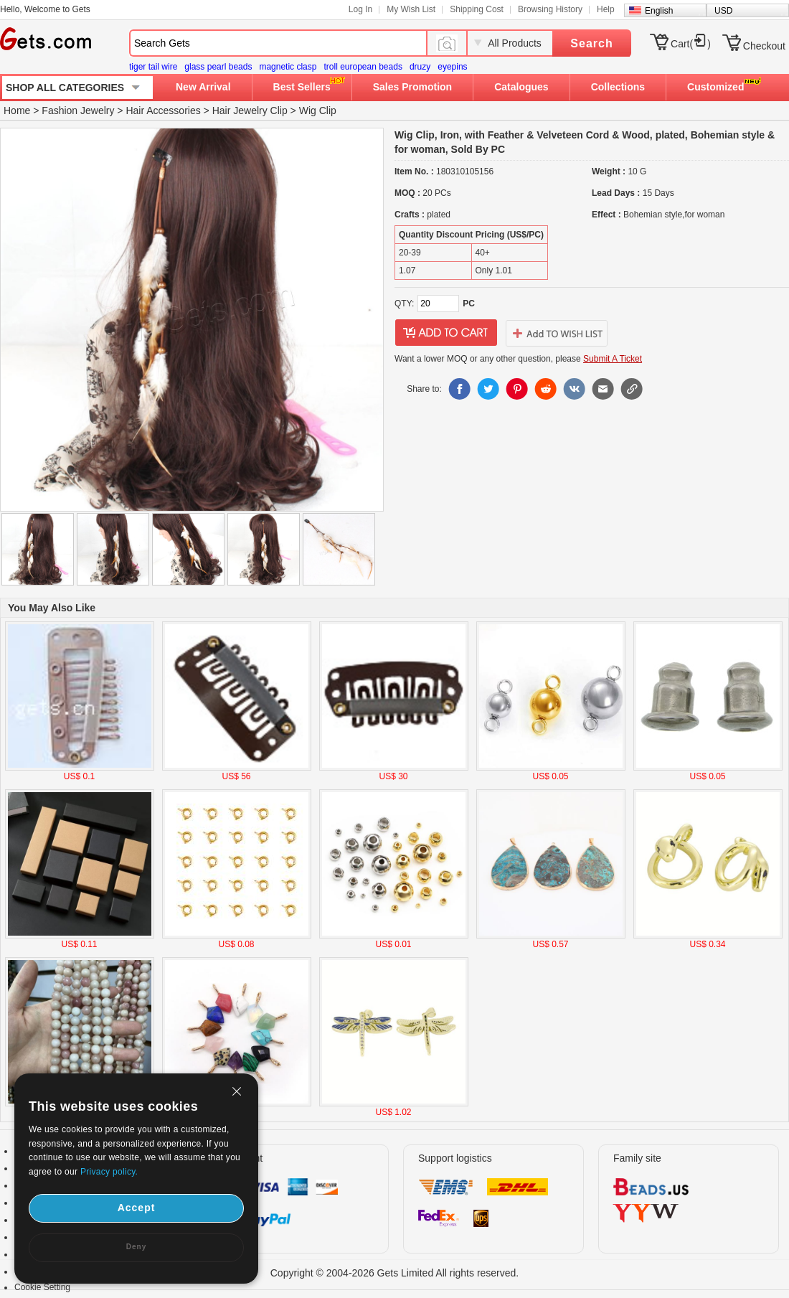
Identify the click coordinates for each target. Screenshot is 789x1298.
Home (17, 110)
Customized (715, 87)
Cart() (691, 44)
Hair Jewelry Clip (250, 110)
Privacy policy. (109, 1172)
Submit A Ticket (612, 359)
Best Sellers (302, 87)
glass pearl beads (218, 67)
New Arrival (203, 87)
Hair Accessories (163, 110)
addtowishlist (556, 333)
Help (606, 9)
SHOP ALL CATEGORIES (65, 87)
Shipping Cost (477, 9)
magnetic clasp (287, 67)
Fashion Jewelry (78, 110)
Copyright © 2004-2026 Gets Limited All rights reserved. (394, 1273)
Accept (137, 1207)
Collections (618, 87)
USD (723, 11)
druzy (420, 67)
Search (591, 43)
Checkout (764, 46)
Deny (136, 1247)
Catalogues (521, 87)
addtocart (446, 333)
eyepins (452, 67)
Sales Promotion (412, 87)
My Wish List (411, 9)
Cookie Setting (42, 1287)
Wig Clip (317, 110)
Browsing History (550, 9)
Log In (360, 9)
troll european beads (362, 67)
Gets (45, 39)
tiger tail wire (153, 67)
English (659, 11)
